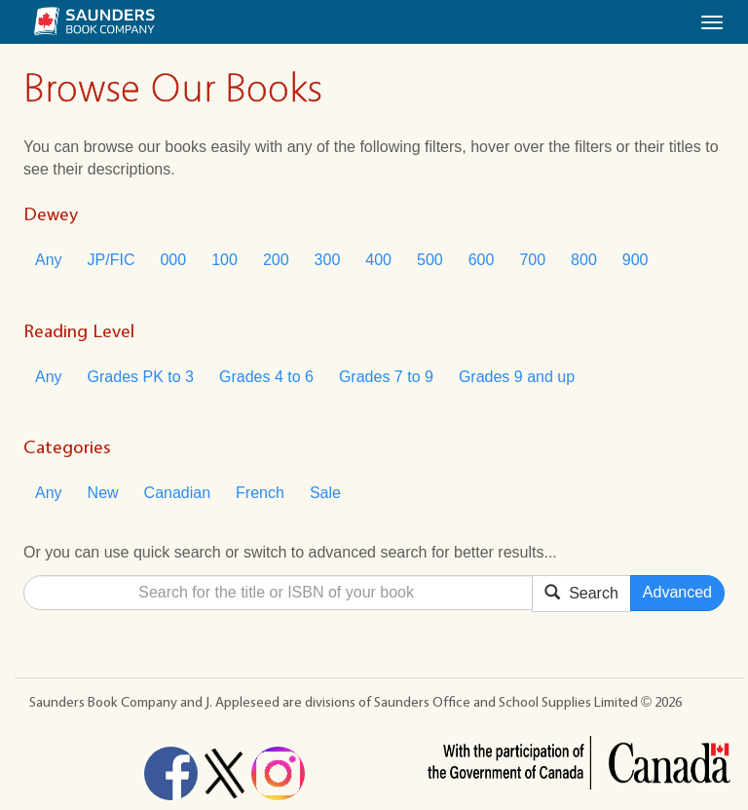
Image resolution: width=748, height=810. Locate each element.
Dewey (50, 214)
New (103, 492)
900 (635, 259)
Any (48, 259)
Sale (325, 492)
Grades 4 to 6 (266, 376)
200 (276, 259)
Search (581, 592)
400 (378, 259)
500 (430, 259)
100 (224, 259)
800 (584, 259)
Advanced (677, 592)
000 (173, 259)
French (260, 492)
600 (481, 259)
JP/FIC (111, 259)
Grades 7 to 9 (386, 376)
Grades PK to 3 (141, 376)
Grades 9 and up (517, 376)
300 (328, 259)
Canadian (177, 492)
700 (532, 259)
